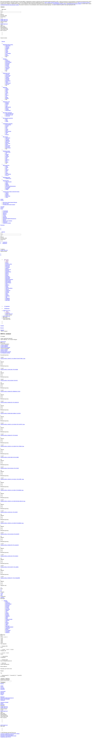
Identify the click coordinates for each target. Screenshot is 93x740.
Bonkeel (7, 622)
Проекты (5, 213)
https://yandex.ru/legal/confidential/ (52, 2)
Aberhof (7, 610)
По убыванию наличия (5, 352)
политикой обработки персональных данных (9, 4)
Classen (6, 612)
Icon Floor (7, 625)
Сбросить (7, 678)
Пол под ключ (6, 203)
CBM (6, 624)
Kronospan (7, 605)
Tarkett (6, 617)
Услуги (1, 686)
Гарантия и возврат (7, 222)
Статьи (4, 215)
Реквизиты (5, 221)
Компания (2, 689)
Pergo (6, 618)
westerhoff (7, 631)
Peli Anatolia (7, 630)
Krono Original (8, 603)
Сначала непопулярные (5, 347)
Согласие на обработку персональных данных (9, 733)
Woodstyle (7, 632)
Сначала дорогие (3, 350)
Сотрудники (5, 211)
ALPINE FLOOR (8, 619)
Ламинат (5, 600)
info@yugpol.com (4, 23)
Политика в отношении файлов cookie (8, 735)
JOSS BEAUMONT (9, 626)
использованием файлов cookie (59, 3)
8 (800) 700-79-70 (4, 19)
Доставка (2, 687)
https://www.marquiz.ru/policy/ (84, 2)
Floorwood (7, 609)
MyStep (6, 629)
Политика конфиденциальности (9, 218)
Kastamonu (7, 602)
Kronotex (7, 607)
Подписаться (3, 341)
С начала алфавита (4, 345)
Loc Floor (7, 608)
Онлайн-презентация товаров (9, 204)
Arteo (6, 621)
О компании (5, 210)
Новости (4, 214)
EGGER (7, 613)
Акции (1, 685)
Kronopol (7, 614)
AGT (6, 611)
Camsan (7, 623)
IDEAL (6, 601)
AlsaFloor (7, 620)
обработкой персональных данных (74, 3)
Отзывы (4, 216)
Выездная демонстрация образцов (10, 202)
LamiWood (7, 628)
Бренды (4, 219)
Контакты (2, 704)
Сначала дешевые (4, 349)
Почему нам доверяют (7, 220)
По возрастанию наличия (5, 351)
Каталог (2, 683)
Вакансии (5, 217)
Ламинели (7, 616)
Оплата (1, 703)
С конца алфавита (4, 346)
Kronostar (7, 606)
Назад (6, 260)
